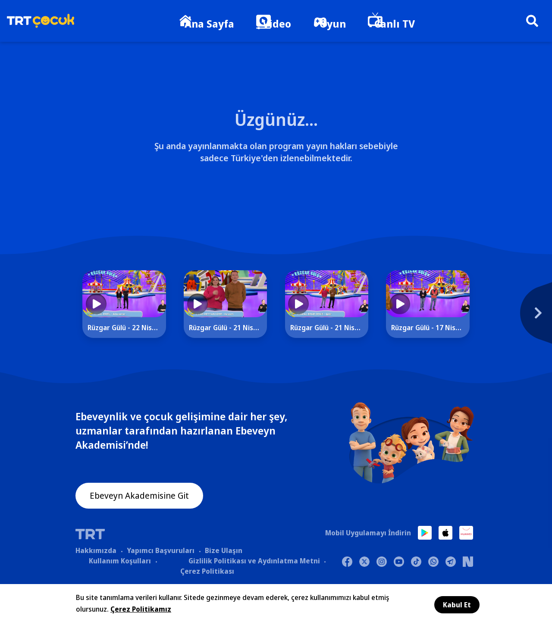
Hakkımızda (95, 551)
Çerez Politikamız (140, 609)
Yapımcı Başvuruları (160, 551)
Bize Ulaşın (223, 551)
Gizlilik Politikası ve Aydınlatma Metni (254, 561)
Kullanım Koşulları (120, 561)
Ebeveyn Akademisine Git (147, 498)
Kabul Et (457, 604)
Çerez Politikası (207, 572)
